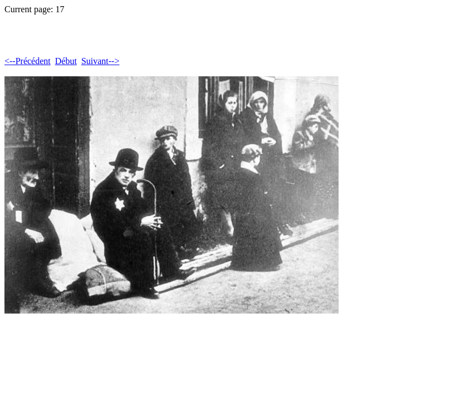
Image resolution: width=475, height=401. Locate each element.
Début (66, 61)
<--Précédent (27, 61)
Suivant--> (100, 61)
